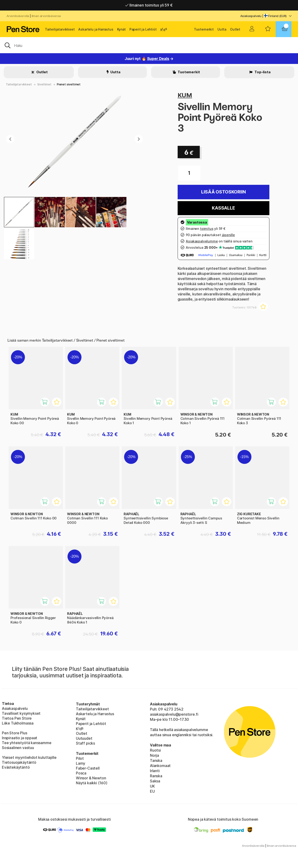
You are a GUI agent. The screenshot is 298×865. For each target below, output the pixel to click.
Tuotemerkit (204, 29)
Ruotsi (155, 750)
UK (152, 786)
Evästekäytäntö (16, 767)
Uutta (221, 29)
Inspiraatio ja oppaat (19, 737)
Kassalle (223, 208)
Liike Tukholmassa (18, 723)
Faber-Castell (88, 768)
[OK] (149, 45)
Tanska (156, 760)
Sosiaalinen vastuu (18, 747)
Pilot (80, 758)
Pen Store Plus (14, 733)
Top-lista (262, 72)
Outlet (235, 29)
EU (152, 791)
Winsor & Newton (91, 778)
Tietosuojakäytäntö (19, 762)
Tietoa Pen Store (17, 718)
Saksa (155, 781)
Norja (154, 755)
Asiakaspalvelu (251, 16)
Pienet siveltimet (69, 84)
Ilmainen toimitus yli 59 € (149, 5)
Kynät (121, 29)
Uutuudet (84, 738)
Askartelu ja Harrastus (95, 29)
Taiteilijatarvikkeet (59, 29)
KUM (185, 95)
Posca (81, 773)
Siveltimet (44, 84)
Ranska (156, 776)
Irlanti (155, 770)
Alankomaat (160, 765)
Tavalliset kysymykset (21, 713)
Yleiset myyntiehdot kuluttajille (29, 757)
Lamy (80, 763)
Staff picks (85, 743)
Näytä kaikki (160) (91, 783)
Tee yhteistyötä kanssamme (26, 742)
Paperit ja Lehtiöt (143, 29)
